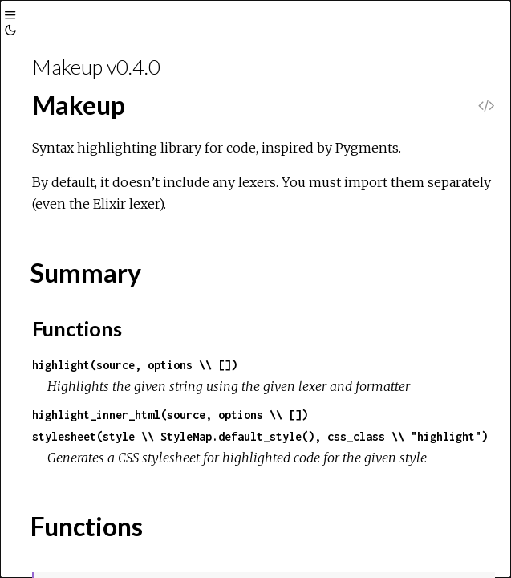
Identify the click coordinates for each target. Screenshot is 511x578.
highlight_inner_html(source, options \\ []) (170, 414)
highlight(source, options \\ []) (134, 365)
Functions (77, 328)
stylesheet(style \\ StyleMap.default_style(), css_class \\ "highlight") (260, 436)
